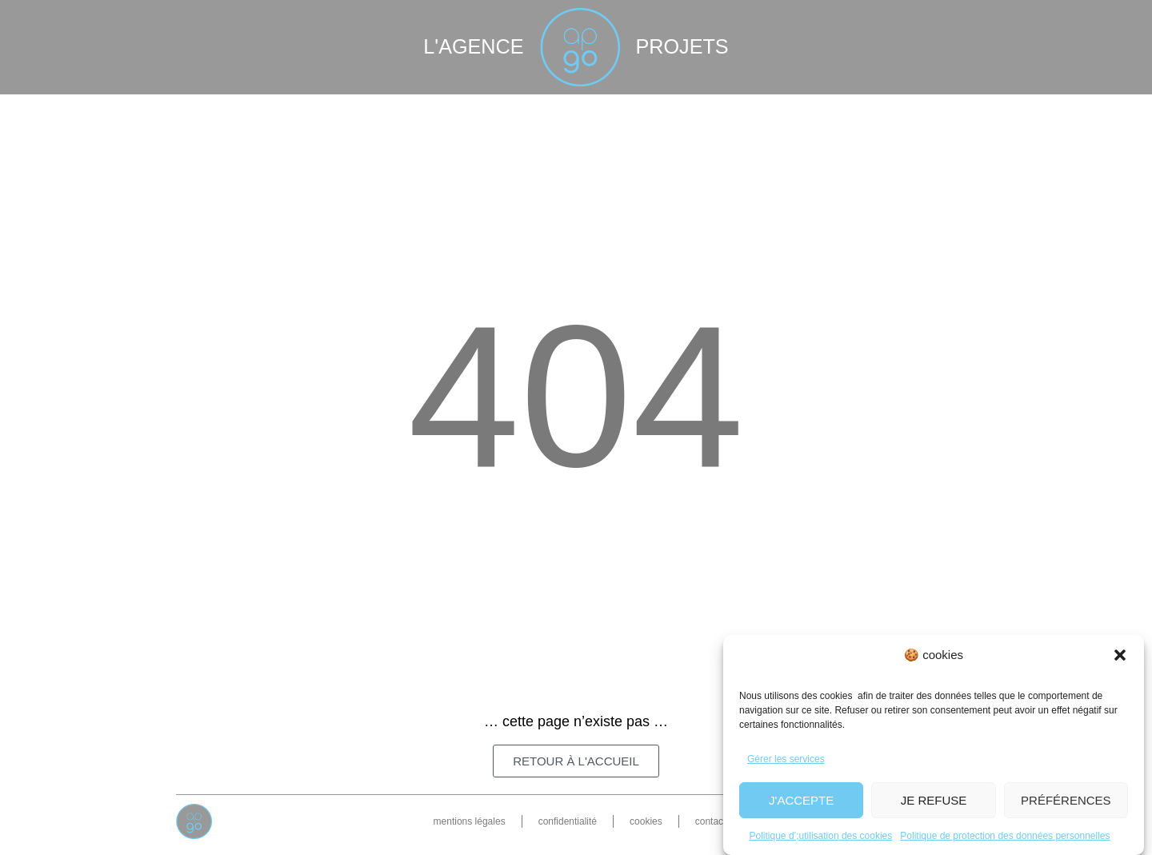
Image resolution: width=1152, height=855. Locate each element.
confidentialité (567, 821)
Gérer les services (786, 759)
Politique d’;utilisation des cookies (821, 835)
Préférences (1066, 800)
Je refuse (934, 800)
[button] (1120, 655)
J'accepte (801, 800)
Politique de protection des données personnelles (1005, 835)
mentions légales (470, 821)
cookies (646, 821)
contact (710, 821)
